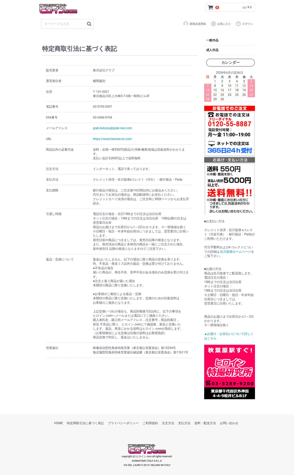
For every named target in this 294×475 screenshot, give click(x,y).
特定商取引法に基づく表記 (85, 423)
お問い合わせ (229, 423)
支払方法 (184, 423)
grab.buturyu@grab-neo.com (112, 128)
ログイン (244, 24)
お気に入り (221, 24)
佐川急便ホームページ (235, 251)
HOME (58, 423)
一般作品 (212, 40)
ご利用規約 (150, 423)
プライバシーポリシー (123, 423)
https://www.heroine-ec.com (112, 139)
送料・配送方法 (205, 423)
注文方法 (168, 423)
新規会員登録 (194, 24)
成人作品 (212, 50)
